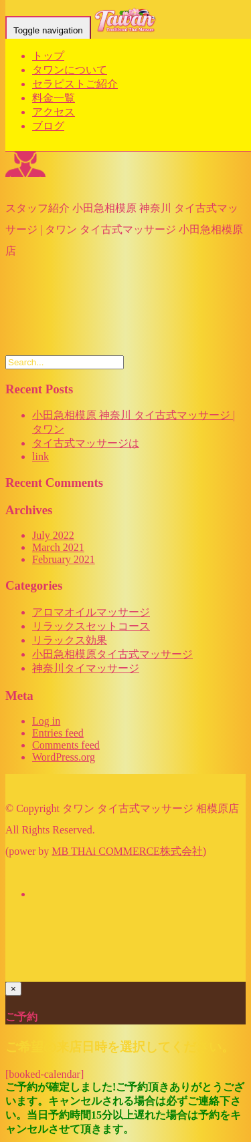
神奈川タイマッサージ (85, 668)
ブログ (48, 126)
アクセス (53, 112)
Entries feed (58, 733)
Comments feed (66, 745)
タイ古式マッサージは (85, 443)
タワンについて (69, 69)
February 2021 (63, 559)
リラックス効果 (69, 640)
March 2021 (58, 547)
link (40, 456)
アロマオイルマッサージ (91, 612)
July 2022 (53, 535)
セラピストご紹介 (75, 83)
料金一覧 (53, 98)
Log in (46, 721)
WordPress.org (63, 757)
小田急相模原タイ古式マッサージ (112, 654)
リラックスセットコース (91, 626)
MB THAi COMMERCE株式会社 (127, 851)
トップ (48, 55)
